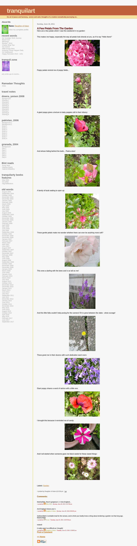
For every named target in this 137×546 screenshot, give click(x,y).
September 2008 (8, 262)
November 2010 (7, 285)
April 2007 (5, 244)
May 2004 (5, 180)
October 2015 (7, 313)
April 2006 (5, 225)
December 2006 (7, 237)
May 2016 (5, 316)
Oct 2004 (5, 182)
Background (6, 99)
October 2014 (7, 304)
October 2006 (7, 234)
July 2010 (5, 279)
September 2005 (8, 215)
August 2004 (6, 192)
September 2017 (8, 322)
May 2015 (5, 308)
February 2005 (7, 202)
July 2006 (5, 230)
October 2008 (7, 264)
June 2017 (5, 320)
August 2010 (6, 281)
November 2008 (7, 265)
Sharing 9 (5, 114)
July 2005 (5, 211)
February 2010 (7, 276)
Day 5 (4, 155)
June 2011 (5, 292)
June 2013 (5, 302)
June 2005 (5, 209)
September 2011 (8, 295)
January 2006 (7, 222)
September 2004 (8, 193)
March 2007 (6, 243)
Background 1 (7, 123)
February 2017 (7, 318)
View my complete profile (18, 30)
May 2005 (5, 207)
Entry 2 (4, 128)
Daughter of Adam (51, 511)
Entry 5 (4, 133)
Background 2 (7, 124)
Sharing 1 (5, 100)
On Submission (7, 52)
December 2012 (7, 299)
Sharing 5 (5, 107)
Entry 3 (4, 130)
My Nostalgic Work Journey (11, 38)
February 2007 (7, 241)
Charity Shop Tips (8, 45)
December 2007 (7, 253)
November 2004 (7, 197)
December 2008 (7, 267)
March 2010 (6, 278)
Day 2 (4, 150)
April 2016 (5, 315)
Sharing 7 (5, 111)
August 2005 (6, 213)
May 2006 (5, 227)
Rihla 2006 (49, 504)
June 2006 (5, 229)
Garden (46, 486)
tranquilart (21, 10)
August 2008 (6, 260)
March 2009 (6, 271)
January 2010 (7, 274)
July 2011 (5, 294)
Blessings (5, 41)
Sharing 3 (5, 104)
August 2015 (6, 311)
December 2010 (7, 286)
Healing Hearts (7, 167)
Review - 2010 (7, 43)
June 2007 (5, 246)
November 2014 (7, 306)
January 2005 (7, 200)
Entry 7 (4, 137)
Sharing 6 (5, 109)
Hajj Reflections (7, 183)
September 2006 (8, 232)
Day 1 (4, 148)
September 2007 (8, 250)
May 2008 (5, 257)
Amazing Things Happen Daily (12, 50)
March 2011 (6, 290)
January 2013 (7, 301)
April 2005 (5, 206)
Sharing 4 (5, 106)
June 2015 (5, 309)
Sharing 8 (5, 113)
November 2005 (7, 218)
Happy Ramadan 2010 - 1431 (12, 54)
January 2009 (7, 269)
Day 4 (4, 154)
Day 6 (4, 157)
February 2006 (7, 223)
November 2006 (7, 236)
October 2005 (7, 216)
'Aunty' (47, 520)
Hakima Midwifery (8, 169)
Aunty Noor (6, 165)
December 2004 (7, 199)
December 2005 (7, 220)
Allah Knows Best (8, 48)
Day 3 (4, 152)
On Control (6, 47)
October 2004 (7, 195)
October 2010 (7, 283)
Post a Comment (44, 532)
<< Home (41, 537)
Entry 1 (4, 126)
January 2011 (7, 288)
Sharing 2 (5, 102)
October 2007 (7, 251)
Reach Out (6, 40)
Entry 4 (4, 131)
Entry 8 (4, 138)
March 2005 (6, 204)
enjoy (4, 86)
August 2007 (6, 248)
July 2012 (5, 297)
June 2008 (5, 258)
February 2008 (7, 255)
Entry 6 (4, 135)
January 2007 (7, 239)
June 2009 (5, 272)
